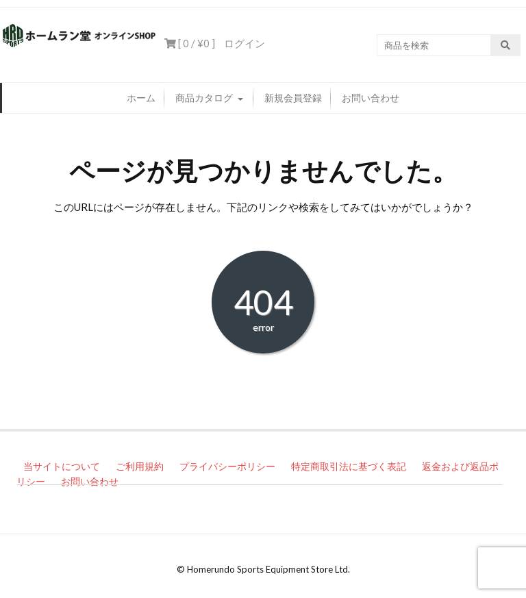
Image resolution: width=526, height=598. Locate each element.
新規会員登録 (293, 97)
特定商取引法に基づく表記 (348, 466)
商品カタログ (204, 97)
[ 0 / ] (189, 43)
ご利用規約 (140, 466)
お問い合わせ (370, 97)
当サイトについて (61, 466)
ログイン (244, 43)
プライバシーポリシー (227, 466)
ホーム (141, 97)
